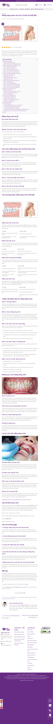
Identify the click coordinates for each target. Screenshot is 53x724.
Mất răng (5, 140)
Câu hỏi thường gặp (7, 103)
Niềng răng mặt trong (8, 79)
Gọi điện (50, 711)
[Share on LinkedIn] (24, 593)
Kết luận (4, 112)
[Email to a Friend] (20, 593)
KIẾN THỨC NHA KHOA (38, 9)
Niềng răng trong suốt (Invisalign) (10, 77)
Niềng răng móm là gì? (7, 61)
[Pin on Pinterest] (22, 593)
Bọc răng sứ (30, 629)
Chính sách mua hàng (19, 632)
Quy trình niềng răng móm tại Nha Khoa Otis (12, 65)
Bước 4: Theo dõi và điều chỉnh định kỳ (11, 70)
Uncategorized (30, 665)
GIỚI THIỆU (12, 9)
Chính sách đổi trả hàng (19, 636)
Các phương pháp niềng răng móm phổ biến (12, 73)
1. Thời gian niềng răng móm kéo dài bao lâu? (13, 105)
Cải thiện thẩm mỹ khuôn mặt (10, 96)
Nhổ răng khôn (30, 644)
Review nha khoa (31, 655)
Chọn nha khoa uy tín (8, 90)
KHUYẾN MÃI (27, 9)
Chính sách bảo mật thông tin (18, 643)
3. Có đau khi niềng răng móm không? (11, 107)
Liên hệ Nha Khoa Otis (7, 102)
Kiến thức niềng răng (32, 642)
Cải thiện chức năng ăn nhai (9, 98)
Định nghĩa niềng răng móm (9, 62)
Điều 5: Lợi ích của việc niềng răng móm (12, 87)
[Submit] (26, 5)
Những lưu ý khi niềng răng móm (9, 88)
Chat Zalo (50, 706)
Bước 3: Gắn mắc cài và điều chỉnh (11, 69)
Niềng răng (4, 13)
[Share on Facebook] (15, 593)
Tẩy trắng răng (30, 657)
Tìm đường (50, 716)
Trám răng (29, 663)
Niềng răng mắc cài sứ (8, 76)
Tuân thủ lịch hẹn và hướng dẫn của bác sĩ (12, 91)
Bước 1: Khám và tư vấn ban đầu (10, 66)
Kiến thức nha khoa (31, 640)
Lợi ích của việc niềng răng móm (9, 95)
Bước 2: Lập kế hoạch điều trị (9, 68)
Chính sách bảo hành (19, 634)
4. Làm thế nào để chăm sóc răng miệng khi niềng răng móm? (16, 109)
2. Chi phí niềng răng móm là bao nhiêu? (12, 106)
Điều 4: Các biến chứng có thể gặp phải (12, 85)
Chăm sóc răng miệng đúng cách (10, 92)
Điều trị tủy (29, 669)
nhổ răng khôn (30, 505)
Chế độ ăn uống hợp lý (8, 94)
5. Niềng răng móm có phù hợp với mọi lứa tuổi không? (15, 110)
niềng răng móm (23, 597)
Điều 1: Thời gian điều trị (9, 81)
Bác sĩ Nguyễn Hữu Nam (24, 605)
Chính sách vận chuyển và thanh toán (19, 640)
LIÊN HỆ (32, 9)
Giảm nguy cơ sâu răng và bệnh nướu (11, 99)
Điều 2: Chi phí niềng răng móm (10, 83)
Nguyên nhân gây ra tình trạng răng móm (12, 63)
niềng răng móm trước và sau (9, 598)
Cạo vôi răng (30, 631)
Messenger (50, 701)
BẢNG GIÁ (22, 9)
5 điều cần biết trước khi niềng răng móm (11, 80)
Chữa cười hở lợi (31, 634)
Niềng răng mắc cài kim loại (9, 74)
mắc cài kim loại (24, 225)
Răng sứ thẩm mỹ (31, 653)
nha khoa (17, 315)
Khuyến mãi (30, 638)
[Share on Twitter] (18, 593)
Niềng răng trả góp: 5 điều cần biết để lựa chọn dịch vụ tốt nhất (16, 499)
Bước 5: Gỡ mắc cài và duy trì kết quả (11, 72)
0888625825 (8, 518)
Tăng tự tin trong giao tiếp (9, 101)
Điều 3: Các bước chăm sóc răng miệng (12, 84)
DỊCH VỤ (17, 9)
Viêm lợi (29, 667)
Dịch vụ (29, 636)
